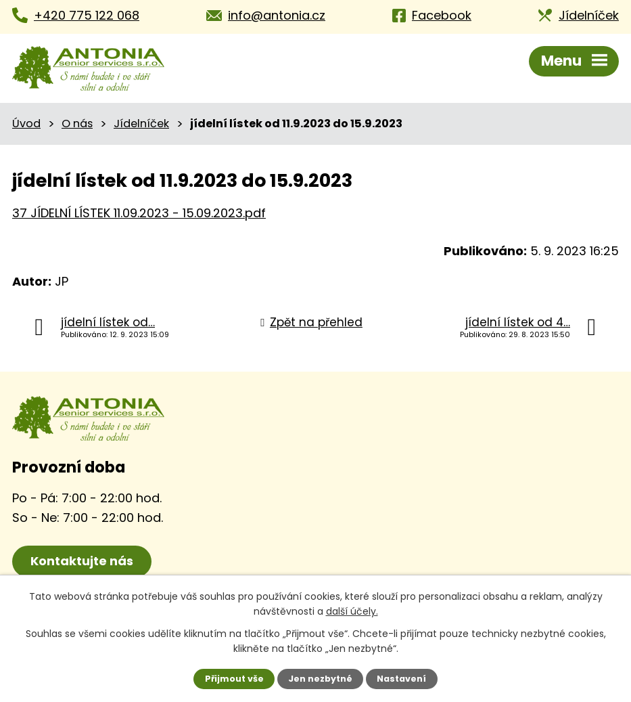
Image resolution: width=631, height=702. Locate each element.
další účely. (352, 611)
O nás (77, 123)
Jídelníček (141, 123)
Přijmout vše (234, 678)
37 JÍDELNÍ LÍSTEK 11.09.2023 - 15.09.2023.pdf (139, 212)
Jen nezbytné (320, 678)
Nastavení (401, 678)
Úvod (26, 123)
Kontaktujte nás (81, 560)
